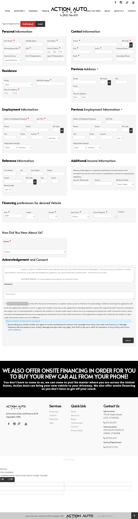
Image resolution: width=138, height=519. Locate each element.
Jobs (51, 423)
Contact (132, 11)
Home (7, 11)
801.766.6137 (111, 422)
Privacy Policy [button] (69, 459)
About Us (119, 11)
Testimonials (77, 423)
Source (7, 241)
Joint (40, 24)
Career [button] (99, 516)
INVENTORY (19, 11)
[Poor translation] (10, 479)
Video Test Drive (93, 11)
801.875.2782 (111, 446)
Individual (28, 24)
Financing (33, 11)
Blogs (107, 11)
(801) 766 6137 (69, 15)
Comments (8, 284)
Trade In (45, 11)
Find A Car (53, 419)
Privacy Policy (114, 327)
